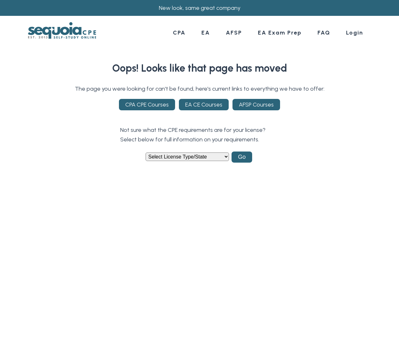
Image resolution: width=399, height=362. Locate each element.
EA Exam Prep (280, 32)
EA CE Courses (203, 104)
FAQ (323, 32)
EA (205, 32)
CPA (179, 32)
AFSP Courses (256, 104)
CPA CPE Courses (147, 104)
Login (354, 32)
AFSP (234, 32)
